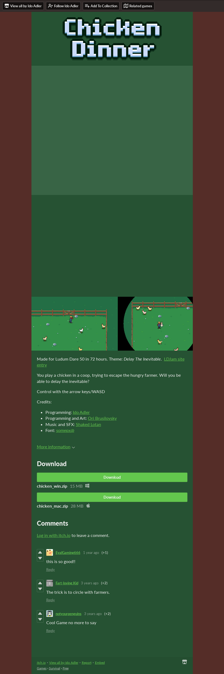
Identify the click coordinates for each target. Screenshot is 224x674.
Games (42, 668)
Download (112, 477)
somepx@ (65, 430)
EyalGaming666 (68, 552)
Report (86, 663)
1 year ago (91, 552)
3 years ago (89, 583)
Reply (50, 569)
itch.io (41, 663)
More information (56, 446)
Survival (54, 668)
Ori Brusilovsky (102, 418)
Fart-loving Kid (67, 583)
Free (66, 668)
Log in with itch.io (53, 535)
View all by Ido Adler (63, 663)
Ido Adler (81, 412)
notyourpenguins (68, 614)
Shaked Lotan (88, 424)
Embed (100, 663)
